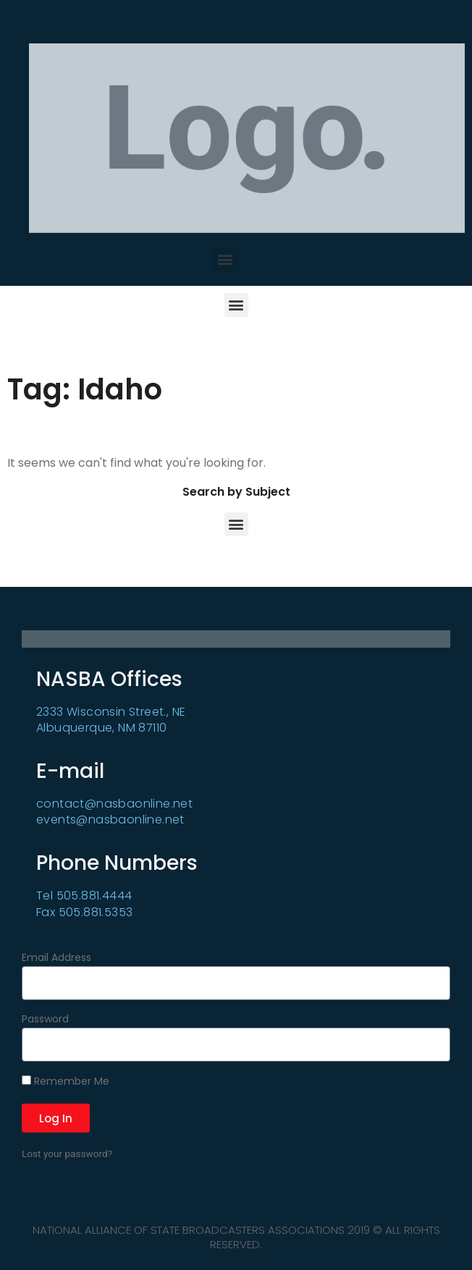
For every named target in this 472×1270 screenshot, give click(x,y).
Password (45, 1020)
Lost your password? (67, 1153)
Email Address (56, 958)
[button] (225, 259)
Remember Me (65, 1081)
